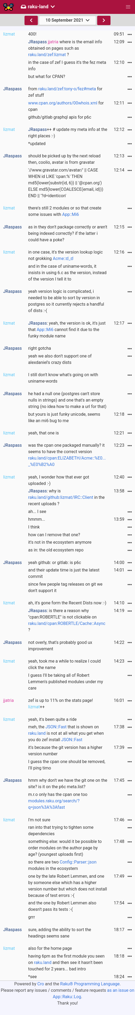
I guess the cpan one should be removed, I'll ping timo (66, 765)
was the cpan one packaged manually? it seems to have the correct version (67, 455)
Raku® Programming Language (90, 983)
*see (32, 976)
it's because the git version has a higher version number (65, 750)
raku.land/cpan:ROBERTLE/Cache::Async (66, 623)
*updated (37, 143)
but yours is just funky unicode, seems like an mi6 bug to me (64, 417)
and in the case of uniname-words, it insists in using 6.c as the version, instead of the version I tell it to (67, 273)
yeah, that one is (43, 432)
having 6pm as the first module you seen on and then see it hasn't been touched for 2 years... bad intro (66, 962)
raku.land (37, 733)
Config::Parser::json (78, 862)
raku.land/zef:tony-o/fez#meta (67, 88)
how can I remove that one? (54, 534)
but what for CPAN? (46, 76)
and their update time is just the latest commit (64, 573)
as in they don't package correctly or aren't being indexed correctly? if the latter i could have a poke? (67, 233)
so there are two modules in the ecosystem (62, 865)
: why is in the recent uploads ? (66, 497)
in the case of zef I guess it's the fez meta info (67, 65)
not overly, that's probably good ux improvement (60, 645)
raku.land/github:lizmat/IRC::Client (60, 497)
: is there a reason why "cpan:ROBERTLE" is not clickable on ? (66, 620)
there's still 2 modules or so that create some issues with (64, 211)
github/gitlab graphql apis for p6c (59, 117)
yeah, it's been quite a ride (52, 719)
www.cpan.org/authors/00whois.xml (62, 103)
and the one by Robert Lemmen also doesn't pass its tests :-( (62, 906)
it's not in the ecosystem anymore (60, 542)
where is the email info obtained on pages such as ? (65, 48)
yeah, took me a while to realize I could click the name (64, 664)
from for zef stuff (65, 92)
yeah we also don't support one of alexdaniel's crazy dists (60, 359)
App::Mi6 (70, 214)
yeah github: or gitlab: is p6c (54, 562)
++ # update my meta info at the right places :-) (67, 132)
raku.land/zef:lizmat (47, 54)
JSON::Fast (56, 726)
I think (34, 527)
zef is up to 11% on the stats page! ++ (60, 703)
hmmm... (36, 519)
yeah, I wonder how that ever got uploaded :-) (58, 480)
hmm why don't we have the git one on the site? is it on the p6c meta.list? (67, 783)
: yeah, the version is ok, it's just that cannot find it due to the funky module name (67, 330)
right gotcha (39, 348)
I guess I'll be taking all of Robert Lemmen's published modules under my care (65, 682)
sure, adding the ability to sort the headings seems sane (59, 933)
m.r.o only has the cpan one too (57, 801)
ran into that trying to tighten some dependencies (60, 830)
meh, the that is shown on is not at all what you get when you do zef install (66, 733)
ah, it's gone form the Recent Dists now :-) (67, 602)
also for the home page (50, 948)
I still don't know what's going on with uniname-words (63, 378)
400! (32, 34)
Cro (40, 983)
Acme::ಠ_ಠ (63, 258)
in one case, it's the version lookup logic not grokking (65, 255)
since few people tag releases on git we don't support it (65, 587)
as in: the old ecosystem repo (56, 550)
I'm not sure (39, 819)
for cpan (66, 106)
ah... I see (37, 511)
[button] (128, 7)
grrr (31, 917)
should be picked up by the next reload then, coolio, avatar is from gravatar (64, 159)
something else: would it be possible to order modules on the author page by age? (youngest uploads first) (65, 848)
